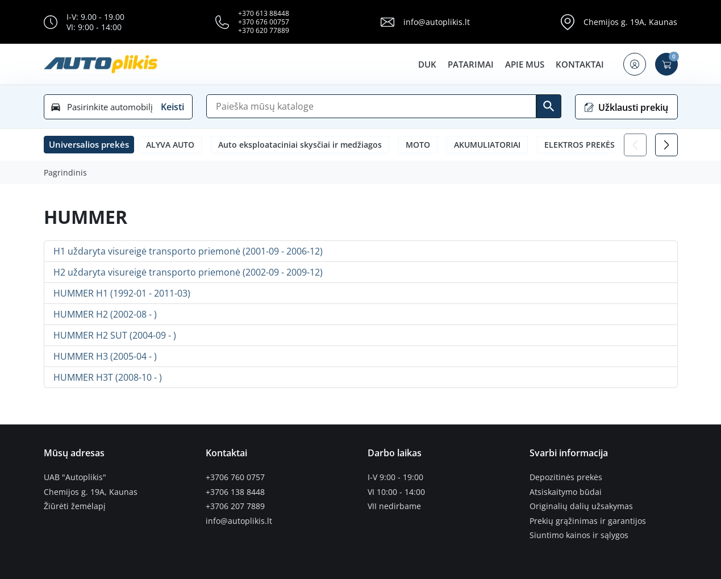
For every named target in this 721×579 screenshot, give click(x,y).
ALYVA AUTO (170, 144)
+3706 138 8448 (235, 492)
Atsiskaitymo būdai (566, 492)
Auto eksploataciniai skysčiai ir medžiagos (300, 144)
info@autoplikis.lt (436, 21)
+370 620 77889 (263, 30)
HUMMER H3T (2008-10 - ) (107, 377)
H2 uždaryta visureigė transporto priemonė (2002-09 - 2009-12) (188, 272)
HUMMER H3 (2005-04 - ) (105, 356)
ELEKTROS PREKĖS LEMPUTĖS (601, 144)
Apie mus (524, 64)
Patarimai (471, 64)
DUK (427, 64)
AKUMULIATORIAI (487, 144)
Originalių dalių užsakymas (581, 506)
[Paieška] (371, 106)
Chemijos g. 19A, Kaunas (630, 21)
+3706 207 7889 (235, 506)
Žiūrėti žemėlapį (75, 506)
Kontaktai (580, 64)
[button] (634, 64)
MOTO (418, 144)
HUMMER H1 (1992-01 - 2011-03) (121, 293)
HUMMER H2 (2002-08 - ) (105, 314)
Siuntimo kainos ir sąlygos (579, 535)
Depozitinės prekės (566, 477)
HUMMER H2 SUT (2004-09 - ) (114, 335)
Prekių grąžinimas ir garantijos (588, 521)
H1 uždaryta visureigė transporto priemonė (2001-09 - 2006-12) (188, 251)
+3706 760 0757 (235, 477)
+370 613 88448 (263, 13)
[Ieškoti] (548, 106)
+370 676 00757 (263, 22)
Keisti (172, 107)
